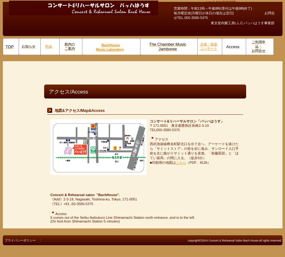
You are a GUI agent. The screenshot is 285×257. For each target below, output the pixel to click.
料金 (48, 46)
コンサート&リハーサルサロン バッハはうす (83, 8)
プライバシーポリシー (20, 240)
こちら (181, 162)
